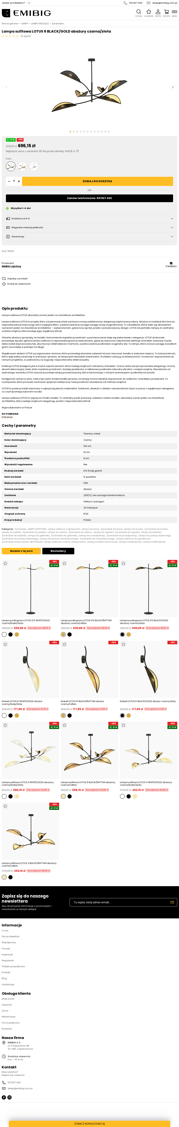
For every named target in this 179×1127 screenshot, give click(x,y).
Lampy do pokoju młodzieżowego (59, 538)
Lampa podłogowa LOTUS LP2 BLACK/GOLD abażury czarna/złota (144, 621)
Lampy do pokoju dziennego (154, 535)
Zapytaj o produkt (17, 278)
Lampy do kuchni (133, 529)
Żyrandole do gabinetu (64, 535)
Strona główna (10, 23)
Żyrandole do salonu (80, 532)
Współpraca (9, 942)
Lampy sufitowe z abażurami (64, 529)
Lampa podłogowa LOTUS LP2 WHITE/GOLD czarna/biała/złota (26, 621)
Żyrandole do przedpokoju (121, 535)
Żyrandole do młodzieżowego (97, 538)
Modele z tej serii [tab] (21, 551)
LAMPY (24, 23)
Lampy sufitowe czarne (57, 541)
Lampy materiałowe (154, 541)
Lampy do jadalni (11, 532)
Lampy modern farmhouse (102, 541)
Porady (6, 948)
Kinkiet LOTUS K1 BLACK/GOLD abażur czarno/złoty (148, 701)
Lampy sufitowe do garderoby (133, 538)
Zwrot (5, 1010)
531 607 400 (135, 3)
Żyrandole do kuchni (156, 529)
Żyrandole (58, 23)
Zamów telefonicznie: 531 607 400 (89, 198)
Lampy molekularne (130, 541)
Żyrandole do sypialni (127, 532)
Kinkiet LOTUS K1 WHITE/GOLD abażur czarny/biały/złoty (22, 702)
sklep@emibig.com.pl (164, 3)
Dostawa (7, 1028)
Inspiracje (7, 954)
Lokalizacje (8, 984)
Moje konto (8, 998)
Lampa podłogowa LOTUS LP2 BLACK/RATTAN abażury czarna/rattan (86, 621)
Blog (4, 978)
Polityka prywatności (13, 966)
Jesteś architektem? (13, 3)
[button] (8, 181)
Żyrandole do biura (112, 529)
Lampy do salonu (57, 532)
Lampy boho (78, 541)
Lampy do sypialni (103, 532)
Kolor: (9, 158)
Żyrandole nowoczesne (15, 541)
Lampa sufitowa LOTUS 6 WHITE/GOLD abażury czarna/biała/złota (28, 783)
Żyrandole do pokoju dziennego (20, 538)
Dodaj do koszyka (97, 181)
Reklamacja (8, 1016)
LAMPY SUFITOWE (37, 529)
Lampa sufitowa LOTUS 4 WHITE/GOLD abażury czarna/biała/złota (146, 783)
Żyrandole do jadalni (34, 532)
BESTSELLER (36, 541)
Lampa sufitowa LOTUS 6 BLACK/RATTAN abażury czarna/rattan (88, 783)
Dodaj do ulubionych (19, 283)
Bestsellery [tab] (58, 551)
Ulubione (7, 1004)
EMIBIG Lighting (11, 266)
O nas (5, 930)
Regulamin (8, 960)
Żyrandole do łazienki (14, 535)
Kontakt (6, 972)
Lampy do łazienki (151, 532)
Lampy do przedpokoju (92, 535)
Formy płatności (11, 1022)
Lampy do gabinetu (39, 535)
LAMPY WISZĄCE (40, 23)
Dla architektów (10, 936)
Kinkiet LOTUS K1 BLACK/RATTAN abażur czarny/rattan (82, 702)
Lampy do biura (90, 529)
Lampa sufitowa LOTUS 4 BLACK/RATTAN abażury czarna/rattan (29, 864)
